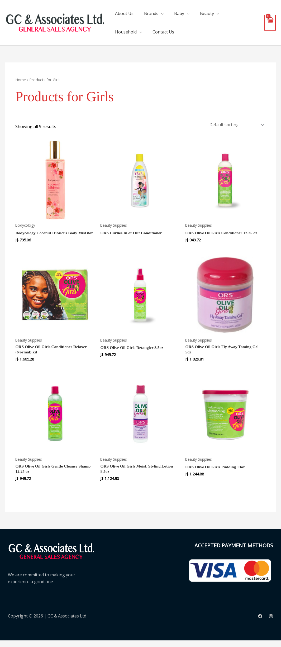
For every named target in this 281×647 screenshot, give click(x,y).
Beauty (207, 13)
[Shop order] (235, 125)
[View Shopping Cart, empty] (270, 22)
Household (126, 32)
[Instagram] (271, 623)
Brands (151, 13)
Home (20, 79)
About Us (124, 13)
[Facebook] (260, 623)
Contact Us (163, 32)
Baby (179, 13)
